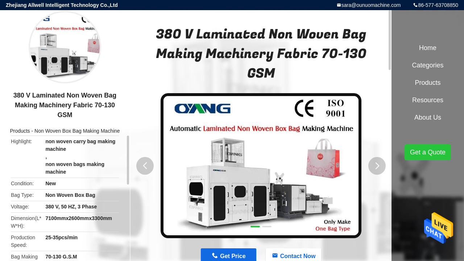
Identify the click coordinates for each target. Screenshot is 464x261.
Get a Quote (428, 152)
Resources (427, 100)
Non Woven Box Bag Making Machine (77, 131)
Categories (427, 65)
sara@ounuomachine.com (371, 5)
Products (20, 131)
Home (427, 47)
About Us (427, 117)
